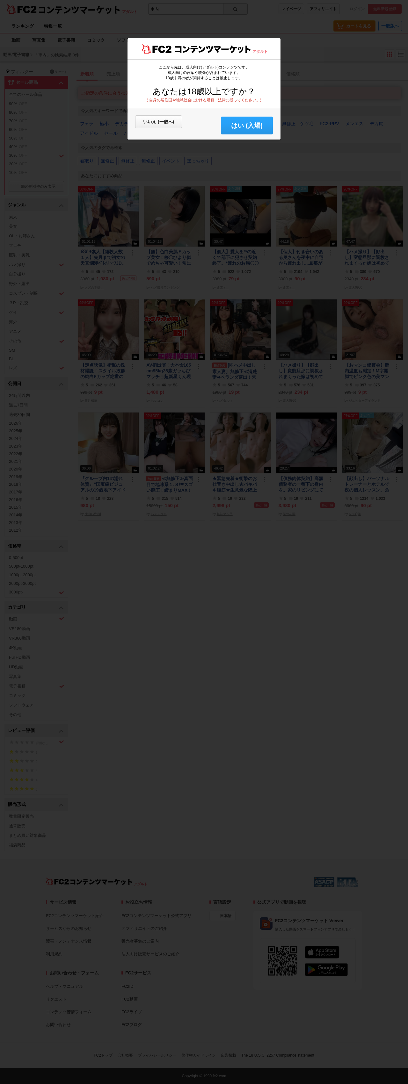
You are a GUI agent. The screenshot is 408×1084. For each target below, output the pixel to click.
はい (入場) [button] (247, 125)
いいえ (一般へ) (158, 121)
